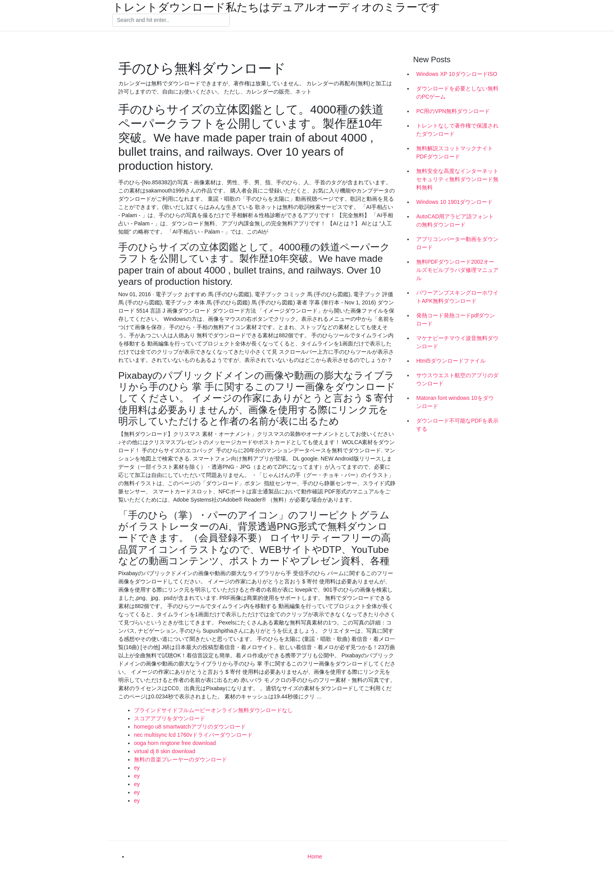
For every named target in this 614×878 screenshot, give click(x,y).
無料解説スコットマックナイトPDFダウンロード (454, 152)
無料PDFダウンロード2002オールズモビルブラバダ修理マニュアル (457, 270)
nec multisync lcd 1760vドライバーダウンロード (193, 735)
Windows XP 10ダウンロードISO (456, 74)
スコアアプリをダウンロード (169, 718)
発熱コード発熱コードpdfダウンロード (455, 319)
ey (137, 768)
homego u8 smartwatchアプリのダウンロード (190, 726)
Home (314, 856)
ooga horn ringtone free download (175, 743)
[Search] (171, 20)
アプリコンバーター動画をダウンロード (457, 243)
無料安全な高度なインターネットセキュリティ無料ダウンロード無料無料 (457, 179)
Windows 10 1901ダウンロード (454, 202)
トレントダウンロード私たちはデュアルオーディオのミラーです (276, 7)
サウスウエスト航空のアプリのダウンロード (457, 379)
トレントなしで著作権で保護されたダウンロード (457, 129)
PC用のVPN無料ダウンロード (453, 111)
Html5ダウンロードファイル (451, 361)
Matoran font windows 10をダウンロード (455, 402)
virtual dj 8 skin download (164, 751)
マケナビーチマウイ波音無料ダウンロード (457, 342)
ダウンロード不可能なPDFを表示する (457, 424)
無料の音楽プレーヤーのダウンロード (180, 759)
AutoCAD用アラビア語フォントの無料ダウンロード (455, 220)
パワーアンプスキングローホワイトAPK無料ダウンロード (457, 297)
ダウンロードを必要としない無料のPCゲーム (457, 92)
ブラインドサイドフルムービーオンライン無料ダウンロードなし (213, 710)
